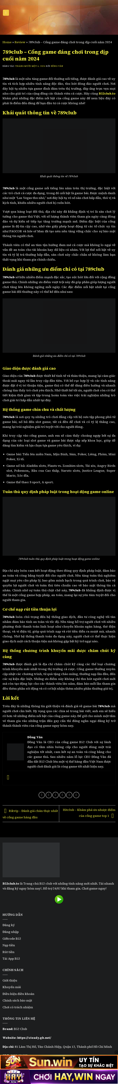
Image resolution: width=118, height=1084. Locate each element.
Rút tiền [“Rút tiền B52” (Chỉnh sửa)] (8, 952)
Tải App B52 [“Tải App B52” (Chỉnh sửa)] (11, 958)
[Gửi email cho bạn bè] (62, 795)
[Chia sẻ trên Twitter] (55, 795)
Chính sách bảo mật (18, 1000)
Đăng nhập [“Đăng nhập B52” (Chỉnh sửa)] (11, 932)
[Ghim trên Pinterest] (69, 795)
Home (7, 42)
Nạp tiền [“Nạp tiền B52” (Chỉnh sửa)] (9, 945)
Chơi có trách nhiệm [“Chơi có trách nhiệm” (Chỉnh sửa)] (18, 1007)
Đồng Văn (57, 66)
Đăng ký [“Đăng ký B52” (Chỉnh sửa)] (9, 925)
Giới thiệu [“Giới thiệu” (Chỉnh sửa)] (10, 980)
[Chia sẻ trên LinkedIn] (76, 795)
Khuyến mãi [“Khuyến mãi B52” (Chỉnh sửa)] (12, 987)
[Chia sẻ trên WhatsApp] (42, 795)
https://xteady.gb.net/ (34, 1038)
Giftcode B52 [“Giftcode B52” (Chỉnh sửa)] (12, 938)
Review (20, 42)
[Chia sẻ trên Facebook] (49, 795)
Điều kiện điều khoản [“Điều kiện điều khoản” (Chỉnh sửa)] (18, 994)
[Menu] (6, 13)
